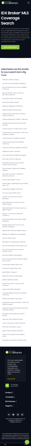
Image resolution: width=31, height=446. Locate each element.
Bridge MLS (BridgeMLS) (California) (12, 106)
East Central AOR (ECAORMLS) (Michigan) (14, 155)
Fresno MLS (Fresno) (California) (11, 159)
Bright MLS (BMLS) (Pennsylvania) (11, 110)
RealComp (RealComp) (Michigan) (12, 276)
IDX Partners (10, 401)
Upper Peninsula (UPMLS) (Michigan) (12, 331)
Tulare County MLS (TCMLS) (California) (13, 323)
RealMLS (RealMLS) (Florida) (10, 280)
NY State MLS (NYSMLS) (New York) (12, 264)
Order (25, 444)
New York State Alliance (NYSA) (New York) (14, 245)
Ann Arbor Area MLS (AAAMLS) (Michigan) (14, 83)
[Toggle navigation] (28, 2)
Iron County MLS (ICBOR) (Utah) (11, 193)
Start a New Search (10, 47)
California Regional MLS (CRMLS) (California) (15, 119)
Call (5, 444)
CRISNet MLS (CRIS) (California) (11, 151)
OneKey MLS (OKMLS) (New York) (11, 268)
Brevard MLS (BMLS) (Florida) (10, 102)
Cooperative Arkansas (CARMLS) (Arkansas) (15, 147)
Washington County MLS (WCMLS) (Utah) (14, 340)
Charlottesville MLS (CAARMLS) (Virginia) (13, 138)
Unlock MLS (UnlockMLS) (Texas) (11, 327)
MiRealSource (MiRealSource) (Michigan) (14, 234)
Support (8, 406)
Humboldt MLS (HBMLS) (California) (12, 189)
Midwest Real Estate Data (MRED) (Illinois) (14, 230)
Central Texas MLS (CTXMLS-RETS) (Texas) (14, 129)
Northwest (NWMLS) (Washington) (12, 255)
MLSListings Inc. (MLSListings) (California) (14, 242)
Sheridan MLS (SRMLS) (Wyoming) (12, 298)
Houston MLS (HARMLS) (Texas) (11, 180)
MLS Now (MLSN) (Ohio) (9, 238)
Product (8, 392)
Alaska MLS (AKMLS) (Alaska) (10, 79)
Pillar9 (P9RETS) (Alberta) (9, 272)
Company (9, 397)
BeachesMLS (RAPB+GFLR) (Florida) (12, 98)
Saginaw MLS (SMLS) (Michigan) (11, 289)
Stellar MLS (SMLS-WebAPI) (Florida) (12, 319)
